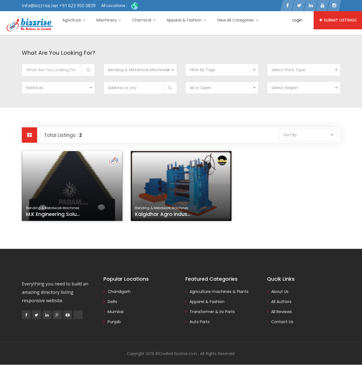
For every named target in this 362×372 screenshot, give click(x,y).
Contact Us (282, 322)
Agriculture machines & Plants (219, 291)
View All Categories (237, 20)
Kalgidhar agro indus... (163, 214)
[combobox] (140, 70)
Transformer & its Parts (212, 311)
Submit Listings (337, 20)
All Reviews (281, 311)
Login (297, 20)
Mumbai (116, 311)
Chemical (143, 20)
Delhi (112, 301)
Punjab (114, 322)
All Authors (281, 301)
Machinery (108, 20)
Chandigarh (119, 291)
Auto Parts (200, 322)
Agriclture (73, 20)
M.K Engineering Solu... (53, 214)
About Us (279, 291)
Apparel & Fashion (186, 20)
